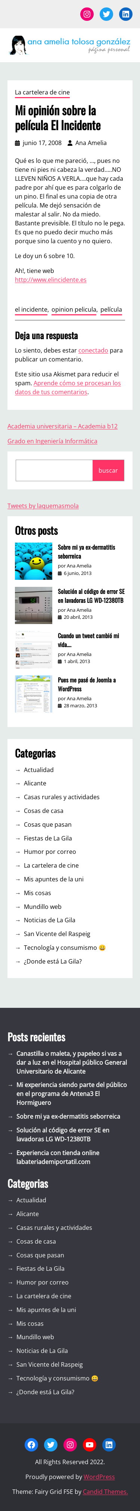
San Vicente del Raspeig (57, 934)
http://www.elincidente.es (51, 280)
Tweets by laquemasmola (43, 506)
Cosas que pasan (48, 824)
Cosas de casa (43, 811)
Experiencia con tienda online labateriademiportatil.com (57, 1157)
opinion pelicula (74, 309)
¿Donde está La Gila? (53, 961)
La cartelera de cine (42, 92)
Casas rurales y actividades (62, 797)
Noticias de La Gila (49, 920)
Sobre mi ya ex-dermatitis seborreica (86, 551)
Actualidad (39, 770)
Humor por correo (50, 852)
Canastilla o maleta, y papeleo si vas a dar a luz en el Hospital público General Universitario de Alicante (71, 1062)
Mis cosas (37, 893)
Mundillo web (43, 907)
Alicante (35, 783)
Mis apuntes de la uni (54, 879)
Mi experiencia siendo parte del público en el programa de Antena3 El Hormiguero (71, 1094)
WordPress (99, 1477)
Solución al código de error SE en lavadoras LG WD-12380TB (91, 596)
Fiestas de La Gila (48, 838)
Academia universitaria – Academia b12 (62, 426)
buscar (108, 470)
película (111, 309)
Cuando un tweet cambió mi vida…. (88, 640)
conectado (93, 350)
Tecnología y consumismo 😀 (65, 947)
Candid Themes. (105, 1492)
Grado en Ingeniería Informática (52, 441)
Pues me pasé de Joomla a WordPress (87, 684)
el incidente (31, 309)
